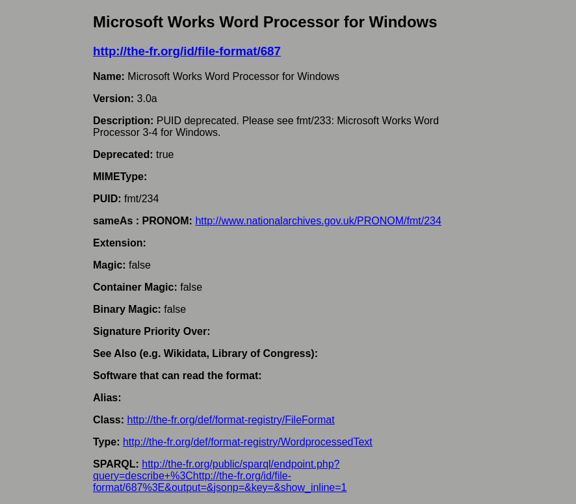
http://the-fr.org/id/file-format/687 (187, 51)
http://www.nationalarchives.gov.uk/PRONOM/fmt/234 (318, 220)
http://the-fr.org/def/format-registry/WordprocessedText (248, 441)
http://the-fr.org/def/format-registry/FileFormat (230, 419)
